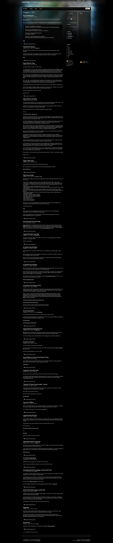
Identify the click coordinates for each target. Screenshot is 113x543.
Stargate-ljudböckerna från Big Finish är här (32, 329)
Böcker (37, 48)
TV (36, 16)
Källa (24, 40)
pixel (27, 540)
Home (69, 31)
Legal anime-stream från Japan (30, 415)
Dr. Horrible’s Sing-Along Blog (30, 247)
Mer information (26, 396)
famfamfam (38, 540)
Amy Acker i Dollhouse (28, 402)
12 (36, 532)
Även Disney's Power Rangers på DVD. (32, 285)
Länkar (83, 0)
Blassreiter (25, 433)
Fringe (24, 226)
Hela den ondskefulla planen (28, 279)
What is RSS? (69, 65)
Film (41, 176)
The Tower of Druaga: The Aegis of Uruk (30, 428)
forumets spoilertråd (46, 228)
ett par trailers (59, 227)
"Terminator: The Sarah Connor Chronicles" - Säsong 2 (35, 384)
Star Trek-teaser (26, 522)
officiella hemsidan (33, 481)
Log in (36, 8)
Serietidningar (39, 312)
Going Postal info (26, 452)
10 (33, 532)
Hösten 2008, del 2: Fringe (29, 63)
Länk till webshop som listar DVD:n (29, 322)
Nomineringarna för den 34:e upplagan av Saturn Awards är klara (37, 470)
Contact (31, 8)
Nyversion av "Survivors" (28, 342)
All (68, 46)
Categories (70, 36)
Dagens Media (26, 225)
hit (41, 351)
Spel (68, 55)
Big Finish (25, 332)
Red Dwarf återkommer (28, 15)
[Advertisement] (84, 35)
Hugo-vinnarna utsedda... (28, 175)
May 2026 (71, 13)
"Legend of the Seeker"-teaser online (31, 234)
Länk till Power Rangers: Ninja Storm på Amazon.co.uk (33, 300)
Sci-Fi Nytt (25, 2)
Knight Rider (26, 507)
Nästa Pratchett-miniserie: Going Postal (31, 441)
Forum (41, 8)
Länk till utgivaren (26, 320)
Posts (72, 62)
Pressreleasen (26, 364)
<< (67, 20)
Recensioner (89, 0)
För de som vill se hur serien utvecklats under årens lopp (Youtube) (36, 304)
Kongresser (70, 50)
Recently (70, 33)
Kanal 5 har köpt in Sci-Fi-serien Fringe (31, 221)
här (30, 241)
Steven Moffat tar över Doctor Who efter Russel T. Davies (36, 357)
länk (44, 409)
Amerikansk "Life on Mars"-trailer (30, 370)
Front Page (25, 8)
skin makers (78, 540)
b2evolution (26, 539)
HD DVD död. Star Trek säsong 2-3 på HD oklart (34, 490)
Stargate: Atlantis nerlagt (28, 160)
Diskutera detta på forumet (30, 43)
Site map (70, 37)
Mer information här (26, 169)
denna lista (55, 483)
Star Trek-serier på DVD (28, 311)
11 (35, 532)
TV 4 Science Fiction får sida (29, 458)
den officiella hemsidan (50, 276)
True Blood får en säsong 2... (29, 47)
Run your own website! (85, 540)
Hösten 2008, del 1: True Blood (30, 99)
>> (75, 20)
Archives (70, 34)
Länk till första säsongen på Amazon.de (30, 302)
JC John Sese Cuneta (35, 539)
